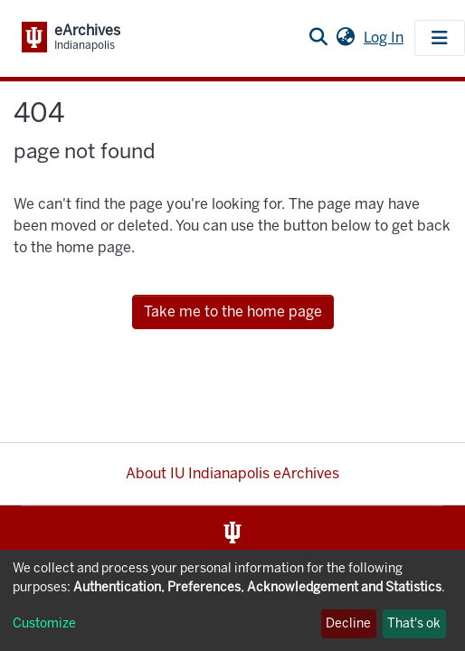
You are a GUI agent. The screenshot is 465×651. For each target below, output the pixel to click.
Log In (385, 37)
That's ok (414, 623)
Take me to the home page (233, 311)
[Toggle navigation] (439, 38)
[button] (345, 38)
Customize (44, 623)
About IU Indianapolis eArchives (232, 473)
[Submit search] (318, 38)
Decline (348, 623)
